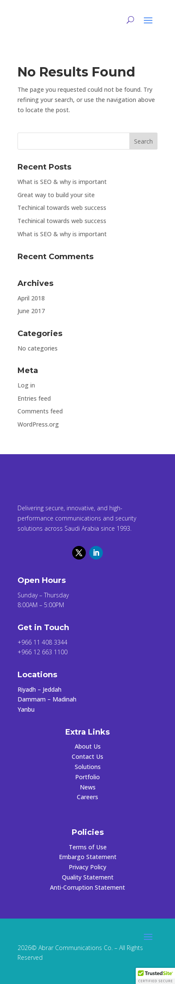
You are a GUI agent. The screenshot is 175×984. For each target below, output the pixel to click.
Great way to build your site (56, 195)
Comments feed (40, 411)
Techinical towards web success (62, 208)
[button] (155, 976)
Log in (26, 385)
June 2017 (31, 311)
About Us (88, 746)
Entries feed (34, 398)
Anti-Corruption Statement (87, 887)
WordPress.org (38, 424)
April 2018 (31, 298)
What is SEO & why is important (62, 182)
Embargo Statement (88, 857)
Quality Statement (88, 877)
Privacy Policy (87, 867)
